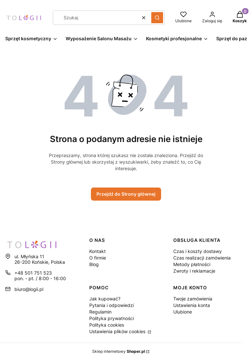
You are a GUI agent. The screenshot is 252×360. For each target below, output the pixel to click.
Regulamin (100, 312)
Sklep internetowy (118, 351)
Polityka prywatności (111, 318)
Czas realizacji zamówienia (202, 258)
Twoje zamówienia (192, 298)
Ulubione (182, 312)
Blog (94, 264)
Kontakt (97, 251)
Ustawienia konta (191, 305)
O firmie (97, 258)
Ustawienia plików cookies (118, 331)
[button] (157, 17)
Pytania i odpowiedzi (111, 305)
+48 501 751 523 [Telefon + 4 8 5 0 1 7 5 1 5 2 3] (33, 273)
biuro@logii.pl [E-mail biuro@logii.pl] (28, 289)
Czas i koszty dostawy (197, 251)
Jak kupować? (104, 298)
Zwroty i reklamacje (194, 271)
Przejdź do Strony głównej (126, 194)
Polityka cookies (106, 325)
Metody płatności (191, 264)
